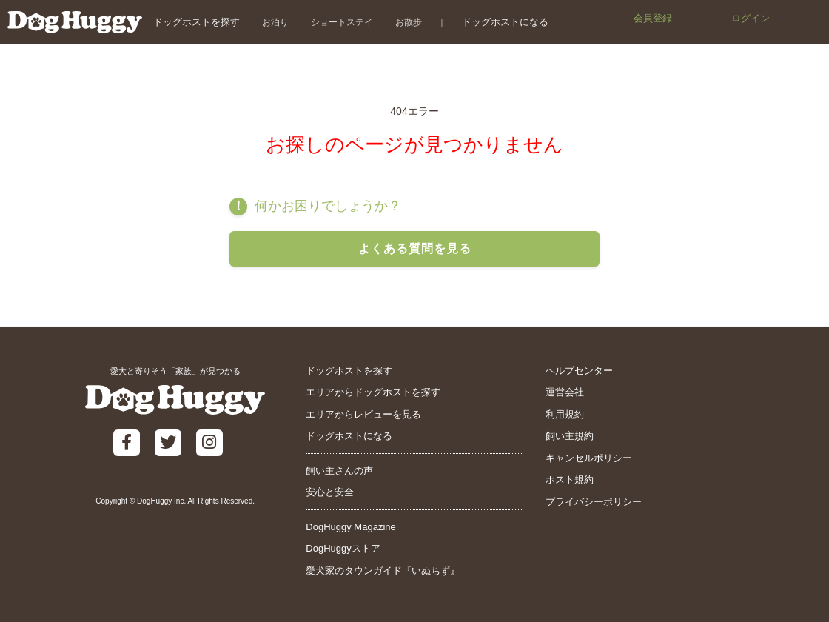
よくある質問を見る (414, 248)
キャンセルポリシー (589, 458)
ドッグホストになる (505, 21)
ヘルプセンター (579, 370)
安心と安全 (330, 492)
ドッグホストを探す (196, 21)
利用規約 (565, 414)
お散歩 (408, 22)
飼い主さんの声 (339, 470)
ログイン (750, 18)
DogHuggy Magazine (350, 526)
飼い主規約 (570, 435)
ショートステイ (342, 22)
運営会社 (565, 392)
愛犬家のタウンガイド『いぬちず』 (383, 570)
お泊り (275, 22)
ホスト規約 (570, 479)
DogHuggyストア (343, 548)
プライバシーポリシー (594, 501)
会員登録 (653, 18)
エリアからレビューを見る (363, 414)
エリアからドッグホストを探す (373, 392)
